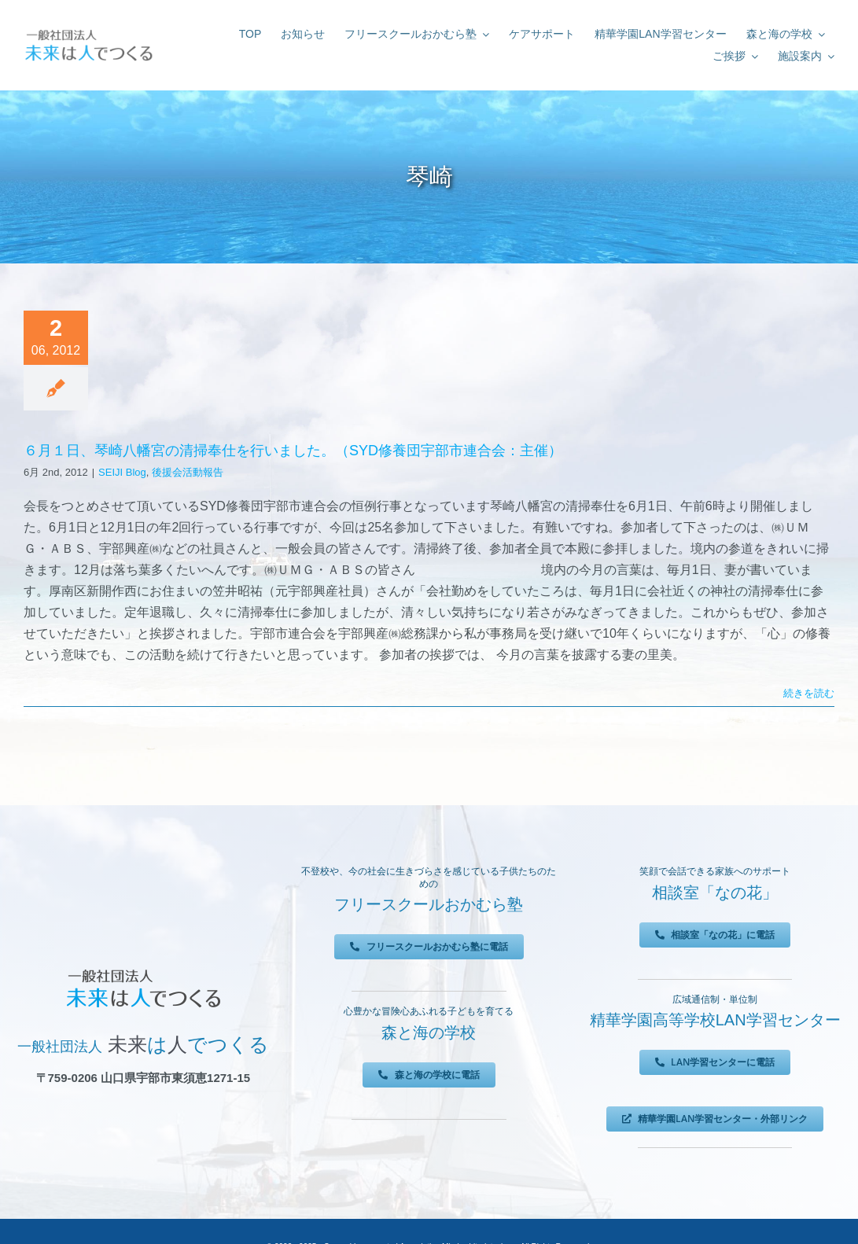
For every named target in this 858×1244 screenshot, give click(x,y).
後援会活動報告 (187, 472)
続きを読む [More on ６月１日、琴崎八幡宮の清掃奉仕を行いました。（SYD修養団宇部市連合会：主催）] (808, 693)
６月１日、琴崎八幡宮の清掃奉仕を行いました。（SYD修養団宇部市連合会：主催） (293, 450)
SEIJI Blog (122, 472)
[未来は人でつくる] (88, 31)
